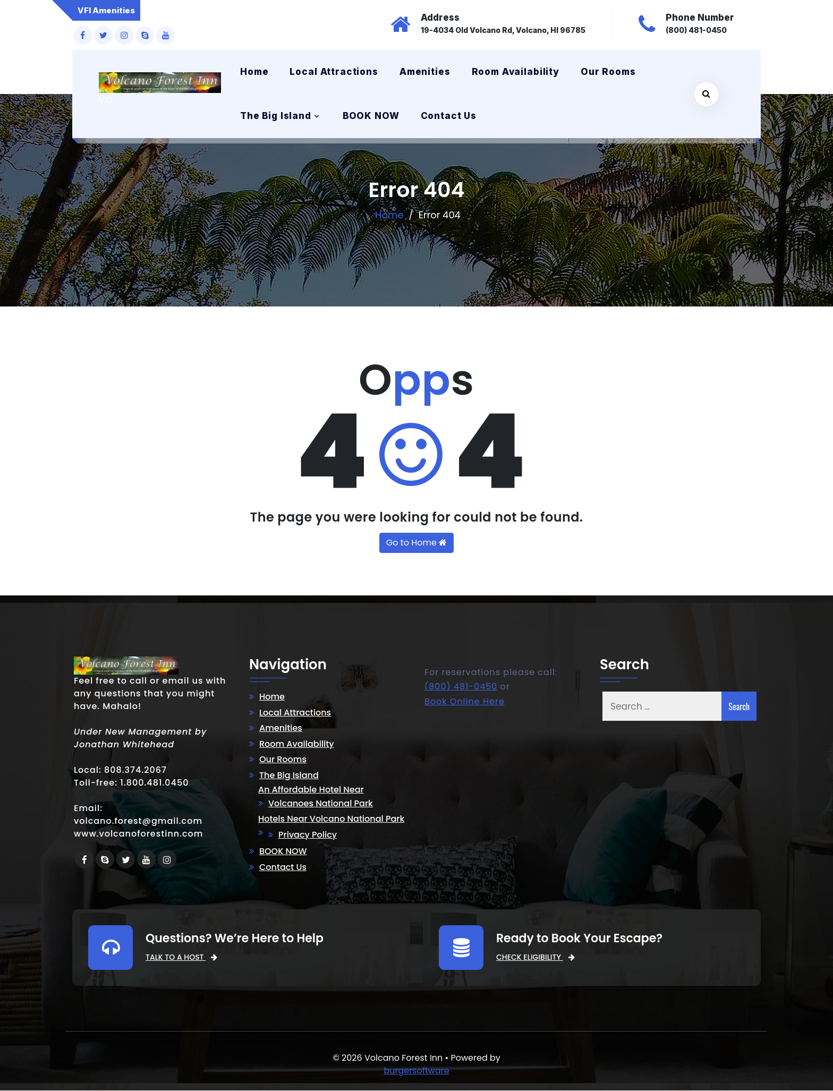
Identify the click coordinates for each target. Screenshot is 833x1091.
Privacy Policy (307, 835)
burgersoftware (416, 1071)
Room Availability (515, 71)
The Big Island (275, 115)
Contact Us (449, 115)
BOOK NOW (371, 115)
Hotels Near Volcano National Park (331, 819)
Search (739, 706)
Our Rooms (608, 71)
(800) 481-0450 (460, 687)
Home (254, 71)
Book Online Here (464, 701)
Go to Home (416, 542)
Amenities (425, 71)
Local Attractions (334, 71)
